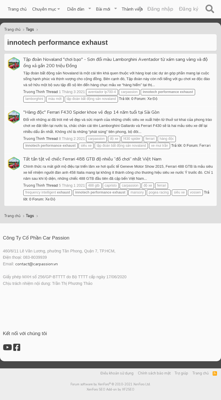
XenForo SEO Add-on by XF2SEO (110, 389)
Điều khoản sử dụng (117, 373)
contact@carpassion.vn (36, 264)
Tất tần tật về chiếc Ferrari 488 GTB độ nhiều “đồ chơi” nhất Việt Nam (92, 159)
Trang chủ (17, 9)
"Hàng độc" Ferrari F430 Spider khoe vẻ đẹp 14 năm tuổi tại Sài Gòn (91, 112)
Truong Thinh (34, 91)
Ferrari (205, 145)
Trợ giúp (181, 373)
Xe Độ (152, 98)
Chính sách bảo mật (154, 373)
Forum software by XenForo (111, 384)
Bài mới (103, 9)
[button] (46, 9)
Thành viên (132, 9)
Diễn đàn (75, 9)
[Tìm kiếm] (209, 9)
